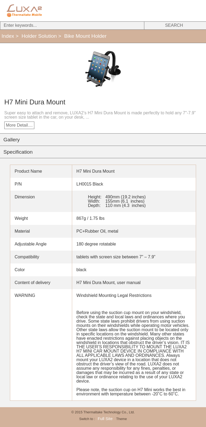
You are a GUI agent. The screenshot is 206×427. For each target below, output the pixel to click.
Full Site (105, 418)
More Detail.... (19, 125)
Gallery (11, 139)
